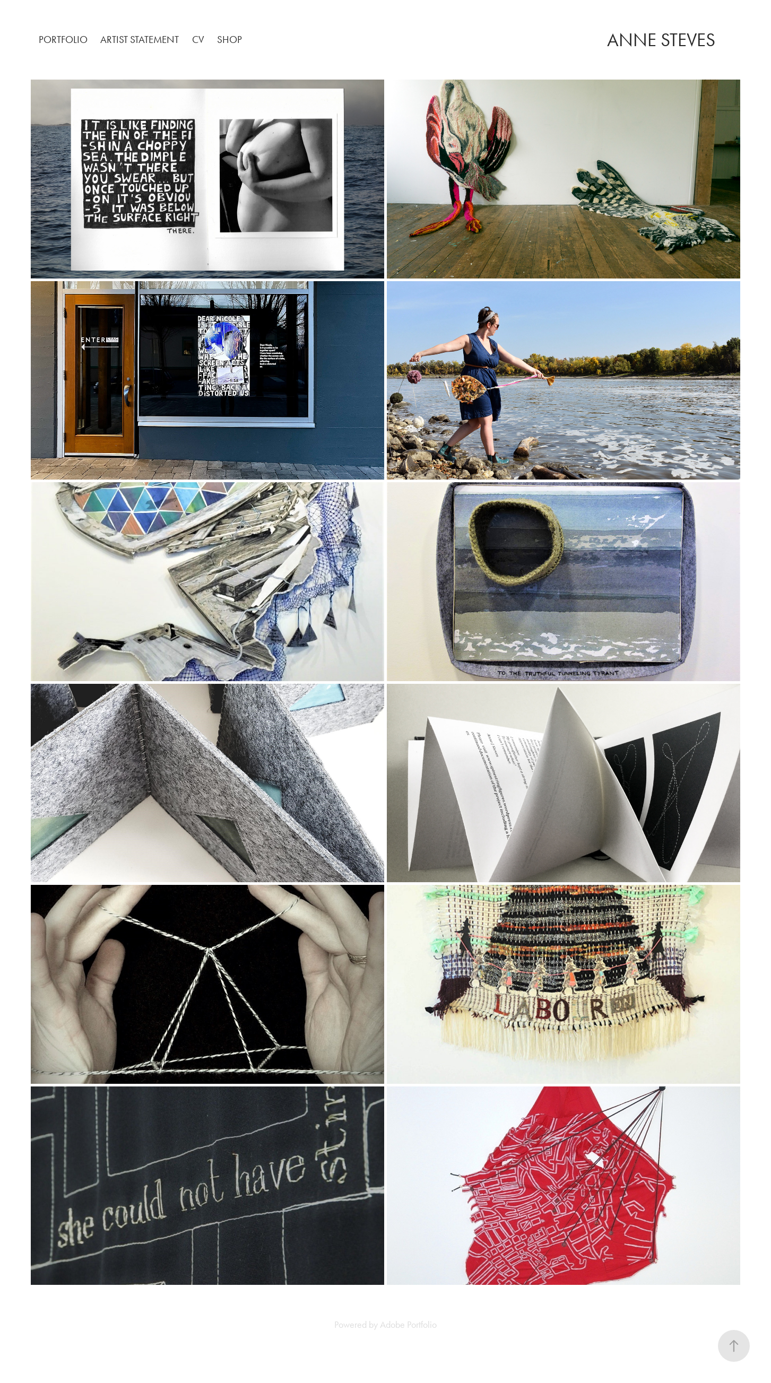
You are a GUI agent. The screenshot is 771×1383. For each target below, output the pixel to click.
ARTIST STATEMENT (139, 39)
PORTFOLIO (63, 39)
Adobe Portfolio (408, 1324)
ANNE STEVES (661, 40)
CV (198, 39)
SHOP (229, 39)
